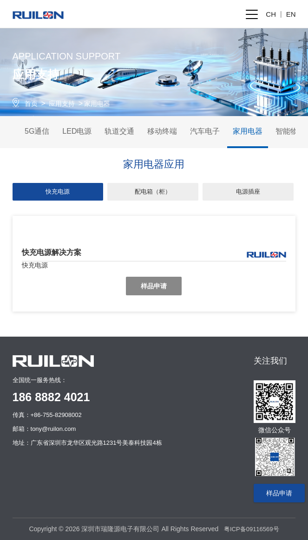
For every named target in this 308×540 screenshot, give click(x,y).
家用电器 (97, 103)
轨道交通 (119, 131)
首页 (31, 103)
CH (271, 14)
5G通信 (37, 131)
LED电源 (77, 131)
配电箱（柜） (153, 191)
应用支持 (62, 103)
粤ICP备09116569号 (251, 529)
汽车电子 (205, 131)
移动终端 (162, 131)
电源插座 (248, 191)
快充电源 (58, 191)
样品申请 (154, 286)
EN (291, 14)
